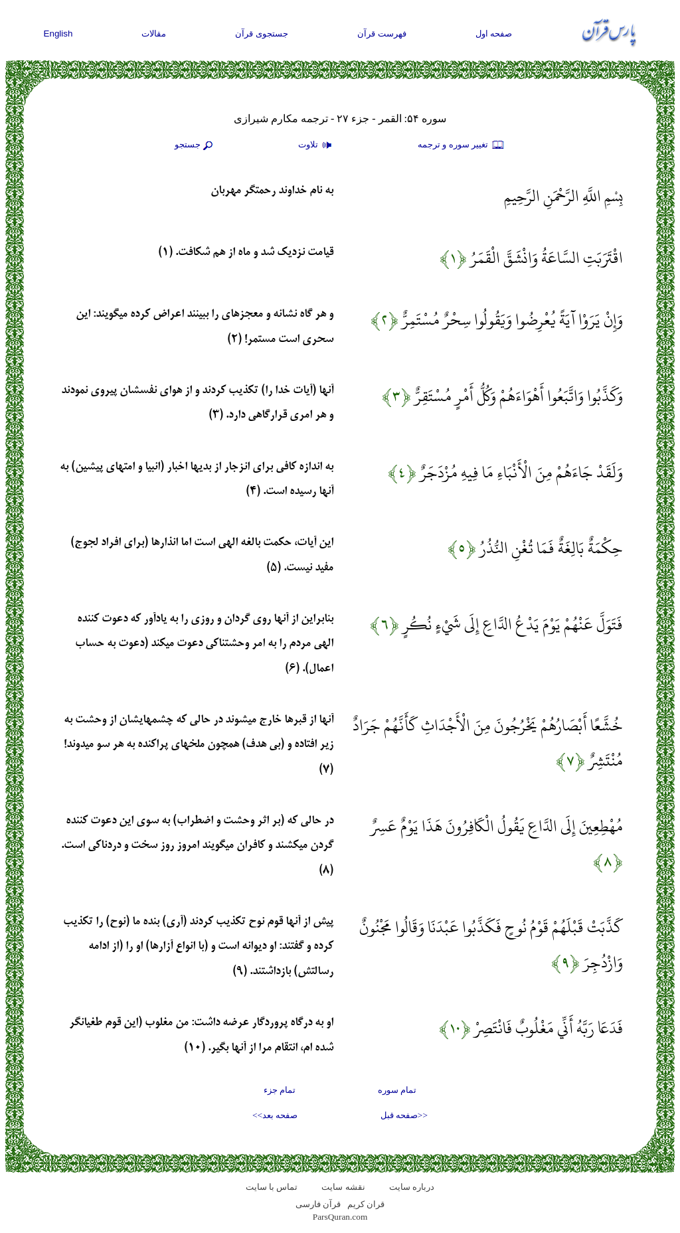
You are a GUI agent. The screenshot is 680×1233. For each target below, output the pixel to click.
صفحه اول (494, 34)
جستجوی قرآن (261, 34)
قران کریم (365, 1204)
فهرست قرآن (381, 34)
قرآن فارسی (318, 1204)
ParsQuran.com (340, 1217)
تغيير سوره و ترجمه (461, 145)
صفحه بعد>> (275, 1115)
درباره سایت (411, 1187)
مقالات (153, 34)
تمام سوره (397, 1090)
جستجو (195, 145)
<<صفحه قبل (404, 1115)
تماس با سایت (272, 1187)
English (58, 34)
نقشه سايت (343, 1187)
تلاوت (316, 145)
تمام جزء (280, 1090)
